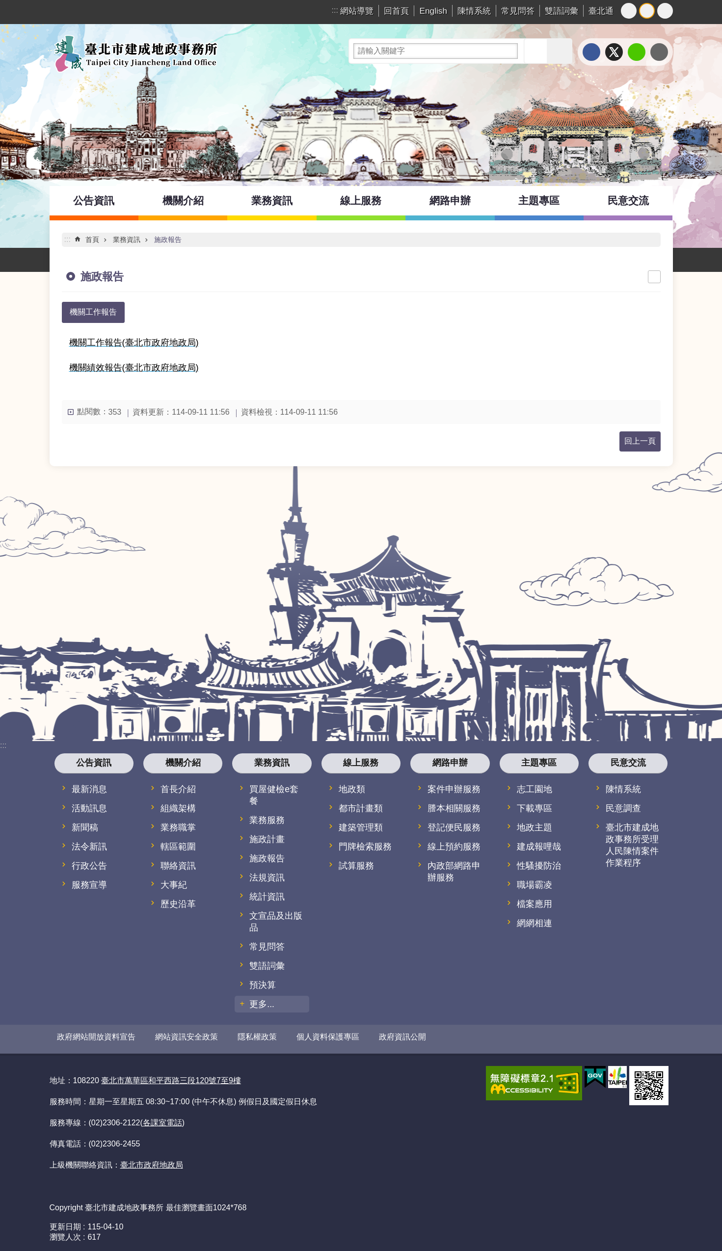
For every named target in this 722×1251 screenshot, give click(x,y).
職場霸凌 (534, 885)
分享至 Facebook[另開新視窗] (591, 52)
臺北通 (601, 11)
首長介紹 (178, 789)
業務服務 (267, 820)
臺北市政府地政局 (151, 1161)
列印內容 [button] (654, 276)
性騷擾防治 (539, 866)
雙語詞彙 (561, 11)
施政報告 (168, 239)
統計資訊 (267, 897)
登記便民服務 (454, 827)
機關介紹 (183, 200)
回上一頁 (640, 441)
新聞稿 (85, 827)
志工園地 (534, 789)
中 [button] (647, 11)
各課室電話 (162, 1119)
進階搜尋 (559, 51)
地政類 (352, 789)
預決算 (262, 985)
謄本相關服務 (454, 808)
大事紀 (173, 885)
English (433, 11)
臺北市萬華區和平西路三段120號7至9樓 (171, 1076)
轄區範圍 (178, 847)
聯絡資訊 (178, 866)
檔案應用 (534, 904)
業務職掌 (178, 827)
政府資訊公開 (402, 1037)
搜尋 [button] (536, 51)
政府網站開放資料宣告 (96, 1037)
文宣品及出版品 (275, 921)
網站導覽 (357, 11)
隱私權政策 (257, 1037)
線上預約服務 (454, 847)
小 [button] (629, 11)
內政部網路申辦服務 (454, 871)
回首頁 (396, 11)
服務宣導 (89, 885)
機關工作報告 (93, 312)
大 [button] (665, 11)
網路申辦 (450, 200)
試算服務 (356, 866)
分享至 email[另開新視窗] (659, 52)
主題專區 (539, 200)
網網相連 (534, 923)
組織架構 (178, 808)
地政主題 (534, 827)
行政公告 (89, 866)
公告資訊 (93, 200)
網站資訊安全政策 (186, 1037)
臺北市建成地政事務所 (135, 53)
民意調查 (623, 808)
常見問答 (518, 11)
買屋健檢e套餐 (273, 795)
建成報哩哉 (539, 847)
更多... (261, 1004)
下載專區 (534, 808)
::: (335, 10)
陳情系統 (474, 11)
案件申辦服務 (454, 789)
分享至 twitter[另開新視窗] (614, 52)
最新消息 (89, 789)
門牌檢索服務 (365, 847)
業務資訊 (272, 200)
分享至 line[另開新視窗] (636, 52)
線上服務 (360, 200)
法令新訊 (89, 847)
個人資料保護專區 (327, 1037)
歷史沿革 (178, 904)
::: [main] (67, 239)
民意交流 (628, 200)
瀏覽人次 (65, 1233)
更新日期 (65, 1223)
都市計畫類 (361, 808)
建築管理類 (361, 827)
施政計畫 (267, 839)
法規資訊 (267, 877)
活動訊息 (89, 808)
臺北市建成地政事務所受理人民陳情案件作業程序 (632, 845)
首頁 (92, 239)
